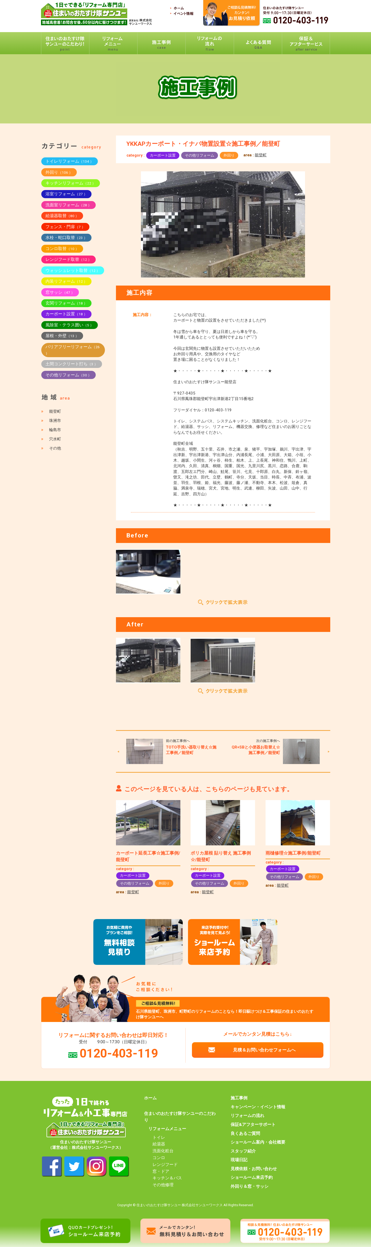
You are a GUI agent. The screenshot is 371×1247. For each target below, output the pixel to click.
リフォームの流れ (247, 1115)
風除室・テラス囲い (69, 324)
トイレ (159, 1137)
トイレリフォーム (69, 161)
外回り (229, 155)
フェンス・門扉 (65, 226)
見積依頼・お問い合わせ (254, 1168)
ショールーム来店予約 (252, 1177)
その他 (55, 448)
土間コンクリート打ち (71, 363)
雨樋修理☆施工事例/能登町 (293, 853)
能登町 (261, 155)
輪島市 (55, 429)
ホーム (150, 1098)
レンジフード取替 (68, 259)
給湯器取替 (62, 215)
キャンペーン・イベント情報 (258, 1107)
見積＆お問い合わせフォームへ (264, 1050)
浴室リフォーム (66, 193)
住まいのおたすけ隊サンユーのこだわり (180, 1117)
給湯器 (159, 1144)
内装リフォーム (66, 281)
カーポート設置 (163, 155)
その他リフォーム (199, 155)
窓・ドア (161, 1171)
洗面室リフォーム (68, 204)
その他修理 (163, 1185)
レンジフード (165, 1164)
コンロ (159, 1157)
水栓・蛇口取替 (66, 237)
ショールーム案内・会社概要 (258, 1142)
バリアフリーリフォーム (72, 349)
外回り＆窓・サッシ (249, 1186)
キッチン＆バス (167, 1178)
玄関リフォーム (66, 303)
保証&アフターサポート (253, 1124)
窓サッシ (60, 292)
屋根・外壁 (62, 335)
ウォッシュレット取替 (72, 270)
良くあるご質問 (245, 1133)
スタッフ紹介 (243, 1151)
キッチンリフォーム (70, 183)
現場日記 (239, 1160)
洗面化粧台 (163, 1151)
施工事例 (239, 1098)
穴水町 (55, 439)
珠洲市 (55, 420)
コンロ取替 (62, 248)
